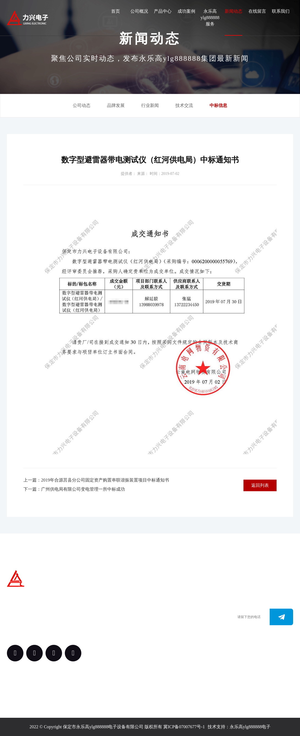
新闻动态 (233, 11)
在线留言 (257, 11)
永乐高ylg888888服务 (209, 17)
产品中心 (163, 11)
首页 (115, 11)
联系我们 (281, 11)
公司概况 (139, 11)
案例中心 (116, 624)
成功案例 (186, 11)
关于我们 (116, 594)
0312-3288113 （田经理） (176, 613)
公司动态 (81, 105)
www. (158, 630)
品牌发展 (116, 105)
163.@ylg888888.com (173, 638)
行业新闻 (150, 105)
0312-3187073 (166, 621)
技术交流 (184, 105)
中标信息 (218, 105)
